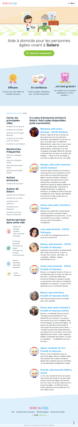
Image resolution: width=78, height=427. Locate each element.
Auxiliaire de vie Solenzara (12, 202)
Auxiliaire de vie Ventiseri (15, 195)
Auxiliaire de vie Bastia (14, 130)
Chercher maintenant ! (39, 53)
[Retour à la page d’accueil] (9, 3)
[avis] (39, 415)
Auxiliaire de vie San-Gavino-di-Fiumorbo (14, 213)
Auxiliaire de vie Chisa (14, 198)
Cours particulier (18, 255)
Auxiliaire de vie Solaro (14, 184)
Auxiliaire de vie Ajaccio (15, 126)
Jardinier (16, 231)
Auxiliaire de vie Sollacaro (15, 144)
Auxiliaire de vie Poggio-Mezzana (15, 134)
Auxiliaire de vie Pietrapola (12, 208)
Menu (71, 3)
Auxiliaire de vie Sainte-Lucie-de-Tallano (15, 139)
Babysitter (16, 267)
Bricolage (16, 236)
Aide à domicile (18, 234)
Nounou (15, 260)
